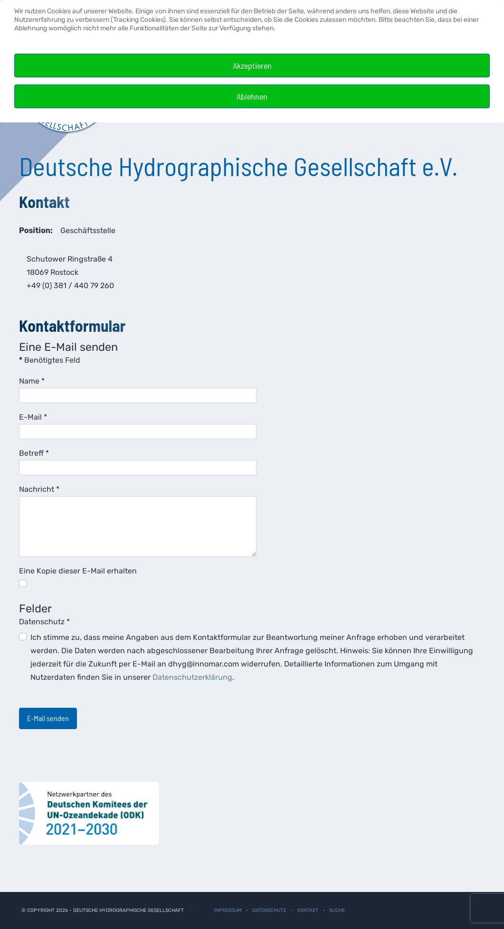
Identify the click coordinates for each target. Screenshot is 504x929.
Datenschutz (44, 621)
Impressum (227, 910)
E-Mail (33, 417)
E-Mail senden (48, 718)
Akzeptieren (252, 65)
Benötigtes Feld (49, 360)
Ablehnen (252, 96)
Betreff (34, 453)
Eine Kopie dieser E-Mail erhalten (78, 570)
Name (32, 380)
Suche (337, 910)
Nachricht (39, 489)
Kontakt (307, 910)
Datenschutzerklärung (192, 677)
